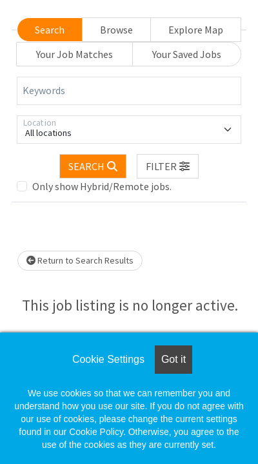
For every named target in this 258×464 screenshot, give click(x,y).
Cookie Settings (108, 359)
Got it (173, 359)
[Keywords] (129, 91)
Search (49, 29)
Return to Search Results (80, 260)
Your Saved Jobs (186, 54)
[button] (168, 166)
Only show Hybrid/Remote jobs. (102, 186)
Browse (116, 29)
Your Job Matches (74, 54)
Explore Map (195, 29)
